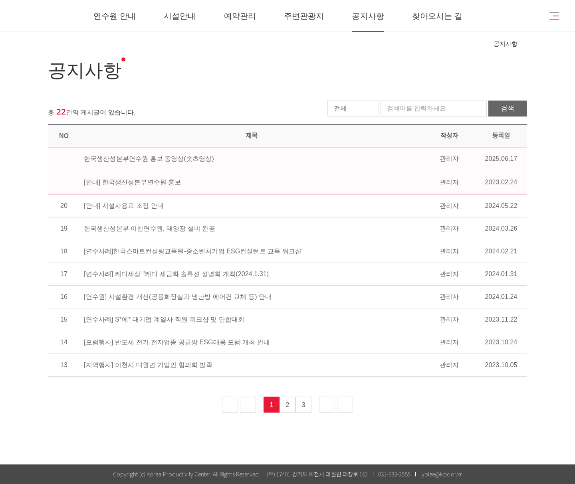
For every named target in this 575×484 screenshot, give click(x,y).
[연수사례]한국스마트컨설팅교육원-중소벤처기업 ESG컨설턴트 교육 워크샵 (192, 251)
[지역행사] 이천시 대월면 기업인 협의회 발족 (148, 365)
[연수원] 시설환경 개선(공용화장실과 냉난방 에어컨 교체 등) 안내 (178, 296)
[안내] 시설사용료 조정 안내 (124, 205)
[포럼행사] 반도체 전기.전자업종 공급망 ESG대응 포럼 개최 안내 (177, 342)
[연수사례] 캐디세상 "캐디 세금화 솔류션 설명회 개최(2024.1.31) (176, 274)
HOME (479, 44)
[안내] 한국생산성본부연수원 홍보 (132, 182)
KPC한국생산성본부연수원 (50, 16)
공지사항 (506, 43)
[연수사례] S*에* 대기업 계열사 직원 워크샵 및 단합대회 (164, 319)
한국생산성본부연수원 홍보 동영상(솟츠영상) (149, 158)
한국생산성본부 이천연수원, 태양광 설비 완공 (149, 228)
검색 (507, 108)
